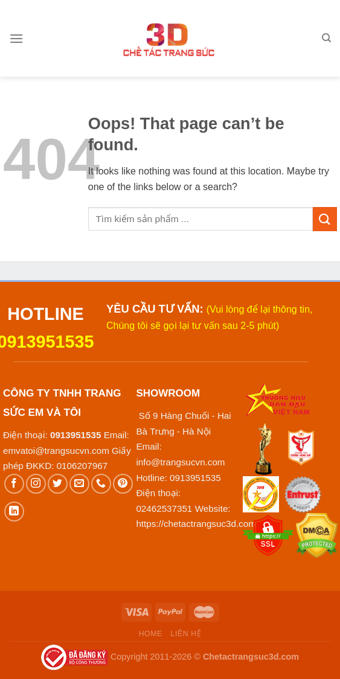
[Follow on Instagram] (36, 484)
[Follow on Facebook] (14, 484)
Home (150, 634)
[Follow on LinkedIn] (14, 511)
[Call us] (101, 484)
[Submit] (325, 219)
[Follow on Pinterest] (123, 484)
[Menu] (16, 38)
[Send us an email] (79, 484)
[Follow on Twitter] (58, 484)
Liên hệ (186, 634)
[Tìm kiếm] (326, 38)
